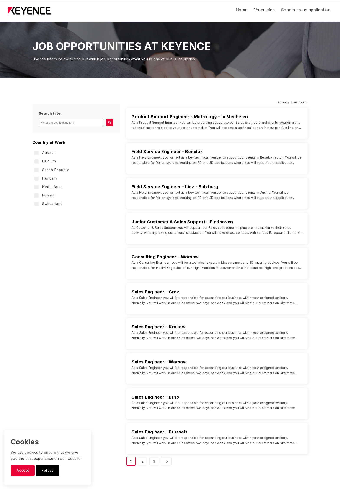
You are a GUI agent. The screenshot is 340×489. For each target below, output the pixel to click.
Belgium (45, 161)
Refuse (47, 470)
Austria (44, 152)
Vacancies (264, 9)
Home (242, 9)
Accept (22, 470)
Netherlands (48, 187)
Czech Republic (51, 170)
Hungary (45, 178)
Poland (44, 195)
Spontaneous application (305, 9)
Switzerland (48, 203)
